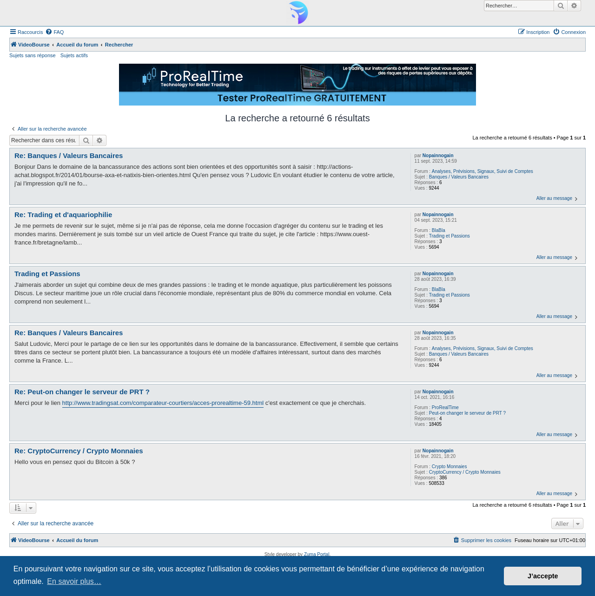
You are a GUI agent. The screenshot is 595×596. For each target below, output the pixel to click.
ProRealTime (445, 407)
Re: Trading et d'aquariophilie (63, 215)
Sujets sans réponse (32, 55)
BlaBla (438, 230)
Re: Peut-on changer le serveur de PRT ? (82, 392)
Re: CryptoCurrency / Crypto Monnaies (78, 451)
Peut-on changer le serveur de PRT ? (467, 413)
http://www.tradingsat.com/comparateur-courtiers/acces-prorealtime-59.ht (160, 402)
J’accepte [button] (543, 576)
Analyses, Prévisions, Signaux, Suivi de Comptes (482, 171)
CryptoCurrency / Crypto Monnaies (465, 472)
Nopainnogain (438, 155)
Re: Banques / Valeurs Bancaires (68, 155)
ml (260, 402)
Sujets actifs (74, 55)
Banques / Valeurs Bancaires (459, 176)
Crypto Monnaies (449, 466)
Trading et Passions (449, 235)
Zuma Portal (316, 554)
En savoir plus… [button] (74, 581)
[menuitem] (54, 32)
